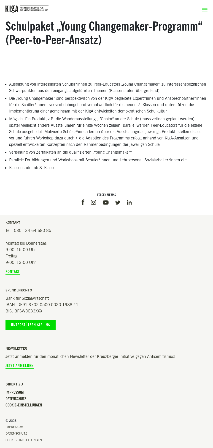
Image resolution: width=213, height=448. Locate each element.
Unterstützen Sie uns (30, 324)
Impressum (14, 392)
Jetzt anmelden (19, 365)
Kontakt (12, 271)
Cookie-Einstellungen (23, 405)
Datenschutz (15, 398)
